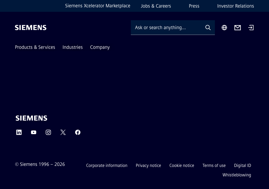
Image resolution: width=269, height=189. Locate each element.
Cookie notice (181, 165)
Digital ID (242, 165)
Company (100, 47)
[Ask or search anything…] (166, 27)
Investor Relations (235, 6)
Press (194, 6)
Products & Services (35, 47)
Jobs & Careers (156, 6)
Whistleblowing (237, 174)
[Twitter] (63, 134)
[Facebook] (78, 134)
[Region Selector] (224, 27)
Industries (73, 47)
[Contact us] (237, 28)
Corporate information (106, 165)
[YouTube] (33, 134)
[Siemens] (30, 27)
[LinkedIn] (19, 134)
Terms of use (214, 165)
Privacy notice (148, 165)
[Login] (251, 28)
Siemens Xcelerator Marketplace (97, 6)
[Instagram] (48, 134)
